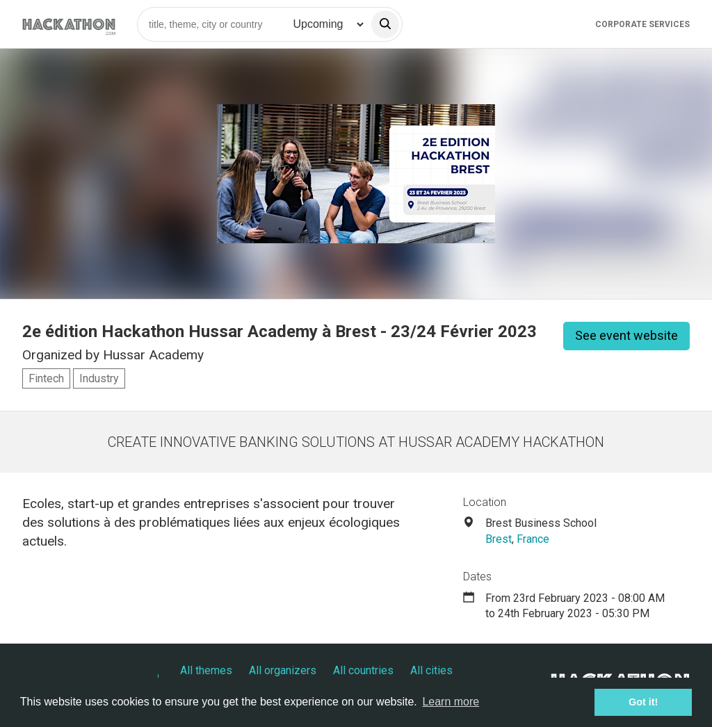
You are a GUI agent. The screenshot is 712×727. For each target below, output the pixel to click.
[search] (385, 24)
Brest (498, 539)
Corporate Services (642, 24)
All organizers (282, 670)
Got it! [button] (643, 702)
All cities (431, 670)
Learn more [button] (450, 702)
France (533, 539)
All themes (206, 670)
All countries (363, 670)
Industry (99, 378)
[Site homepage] (68, 24)
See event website (626, 335)
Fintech (46, 378)
